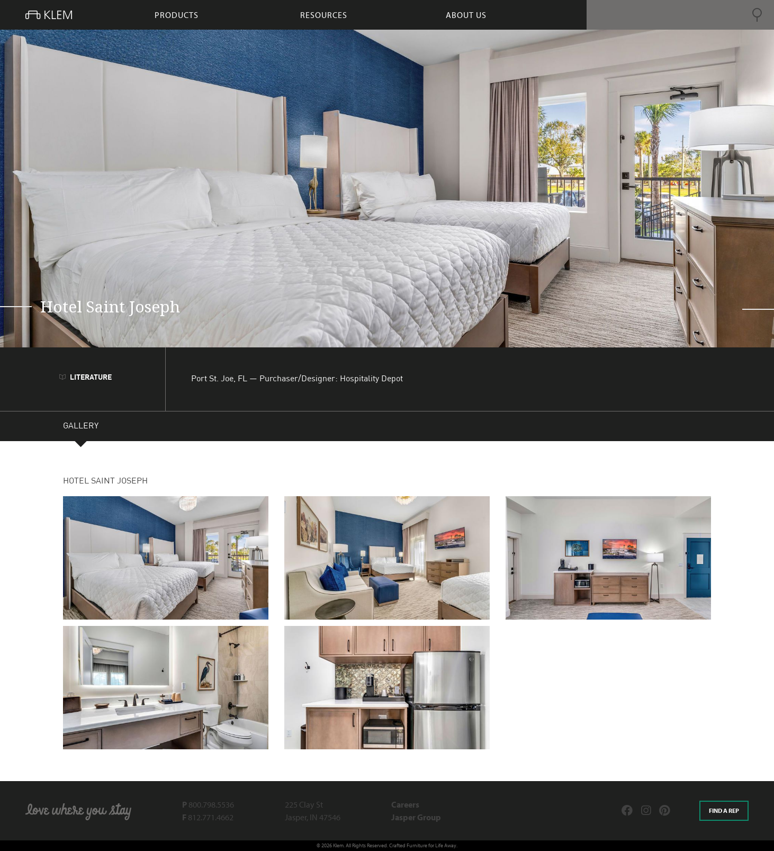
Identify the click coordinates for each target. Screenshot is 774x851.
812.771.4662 (207, 817)
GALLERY (80, 427)
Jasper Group (416, 817)
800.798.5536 (208, 804)
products (177, 15)
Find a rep (724, 810)
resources (323, 15)
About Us (466, 15)
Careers (405, 804)
